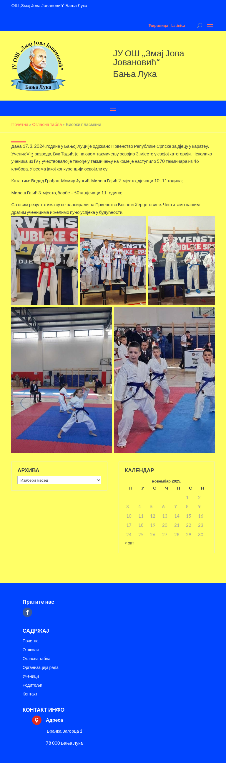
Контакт (30, 694)
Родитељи (32, 685)
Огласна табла (37, 659)
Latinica (178, 25)
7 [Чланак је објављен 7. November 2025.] (175, 506)
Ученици (31, 676)
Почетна (31, 641)
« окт (129, 542)
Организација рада (41, 667)
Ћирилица (158, 25)
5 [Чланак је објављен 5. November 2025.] (151, 506)
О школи (31, 650)
